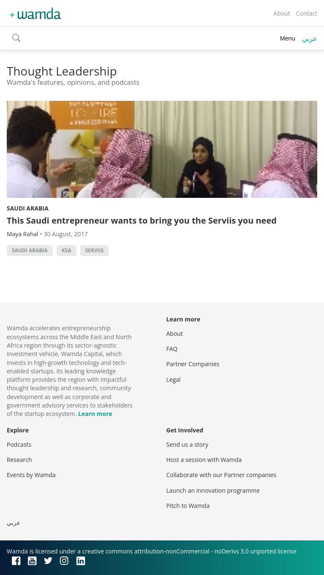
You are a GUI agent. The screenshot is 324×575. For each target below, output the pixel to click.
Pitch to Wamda (188, 506)
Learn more (95, 414)
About (281, 13)
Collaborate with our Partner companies (221, 475)
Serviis (94, 250)
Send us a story (187, 444)
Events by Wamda (31, 475)
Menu (287, 38)
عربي (309, 38)
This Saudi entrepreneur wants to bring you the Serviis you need (142, 220)
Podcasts (19, 444)
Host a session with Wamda (204, 460)
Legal (173, 379)
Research (19, 460)
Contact (306, 13)
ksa (66, 250)
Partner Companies (192, 364)
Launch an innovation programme (213, 490)
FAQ (172, 349)
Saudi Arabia (28, 208)
